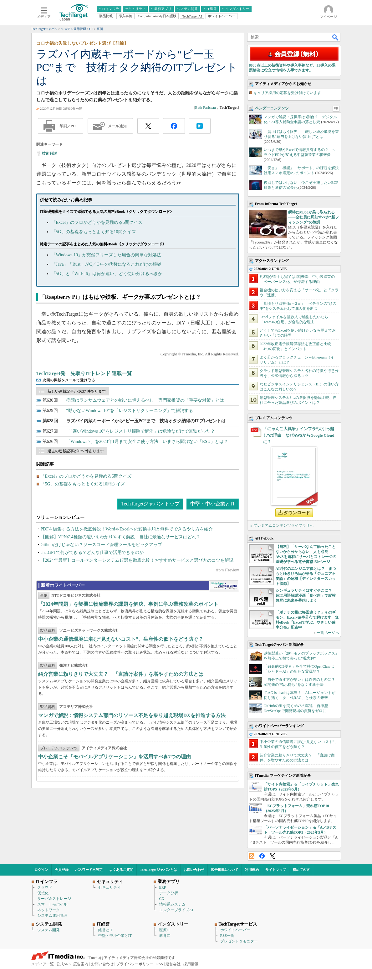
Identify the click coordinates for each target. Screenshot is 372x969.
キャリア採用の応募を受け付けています (287, 93)
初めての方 (301, 869)
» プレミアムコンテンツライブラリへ (282, 525)
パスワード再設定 (89, 869)
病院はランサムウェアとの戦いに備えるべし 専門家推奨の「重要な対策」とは (145, 400)
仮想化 (42, 893)
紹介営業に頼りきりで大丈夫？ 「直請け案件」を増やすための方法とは (120, 674)
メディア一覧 (42, 964)
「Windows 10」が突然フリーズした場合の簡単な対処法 (106, 255)
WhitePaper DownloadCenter (224, 586)
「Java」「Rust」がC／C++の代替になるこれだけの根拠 (106, 264)
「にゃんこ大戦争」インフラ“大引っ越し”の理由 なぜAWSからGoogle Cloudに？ (298, 435)
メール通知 (117, 126)
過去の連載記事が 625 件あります (76, 451)
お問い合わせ (194, 869)
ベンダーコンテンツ (272, 108)
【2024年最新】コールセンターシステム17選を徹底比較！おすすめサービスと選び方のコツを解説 (137, 560)
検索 (335, 37)
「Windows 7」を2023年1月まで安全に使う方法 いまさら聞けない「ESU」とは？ (147, 441)
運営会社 (173, 964)
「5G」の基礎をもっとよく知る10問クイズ (94, 231)
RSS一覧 (227, 935)
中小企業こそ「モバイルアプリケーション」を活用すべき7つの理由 (114, 756)
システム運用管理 (52, 915)
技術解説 (49, 153)
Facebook (262, 856)
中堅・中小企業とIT (212, 503)
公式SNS (63, 964)
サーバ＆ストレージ (54, 898)
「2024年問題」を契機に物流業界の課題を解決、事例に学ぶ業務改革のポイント (128, 604)
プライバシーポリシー (135, 964)
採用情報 (190, 964)
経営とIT (105, 930)
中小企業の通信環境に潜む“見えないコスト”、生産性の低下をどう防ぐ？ (120, 639)
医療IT (164, 930)
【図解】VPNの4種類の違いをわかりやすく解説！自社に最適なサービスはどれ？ (121, 537)
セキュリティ (109, 887)
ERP (162, 887)
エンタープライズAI (176, 910)
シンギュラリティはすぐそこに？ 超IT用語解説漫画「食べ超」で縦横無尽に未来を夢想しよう (306, 595)
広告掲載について (224, 869)
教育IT (164, 935)
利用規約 (252, 869)
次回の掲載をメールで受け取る (69, 380)
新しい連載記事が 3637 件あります (77, 391)
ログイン (41, 869)
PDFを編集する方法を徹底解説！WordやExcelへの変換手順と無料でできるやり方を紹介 (127, 529)
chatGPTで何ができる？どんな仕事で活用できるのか (92, 552)
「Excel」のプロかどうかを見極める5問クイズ (97, 222)
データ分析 (168, 893)
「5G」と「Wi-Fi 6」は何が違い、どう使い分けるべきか (107, 273)
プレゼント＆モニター (239, 941)
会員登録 (62, 869)
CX (162, 898)
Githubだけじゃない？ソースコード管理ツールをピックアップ (101, 544)
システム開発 (48, 930)
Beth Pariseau (205, 107)
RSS (251, 856)
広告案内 (80, 964)
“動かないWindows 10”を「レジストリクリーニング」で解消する (129, 410)
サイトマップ (275, 869)
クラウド (44, 887)
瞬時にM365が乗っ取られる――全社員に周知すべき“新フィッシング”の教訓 (313, 217)
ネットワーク (48, 910)
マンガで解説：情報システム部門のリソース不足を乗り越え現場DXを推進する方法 (132, 715)
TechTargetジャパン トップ (150, 503)
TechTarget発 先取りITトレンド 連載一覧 (84, 373)
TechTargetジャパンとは (158, 869)
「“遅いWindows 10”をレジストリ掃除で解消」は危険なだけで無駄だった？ (140, 431)
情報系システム (172, 904)
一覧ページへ (328, 632)
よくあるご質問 (121, 869)
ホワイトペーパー (235, 930)
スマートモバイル (52, 904)
